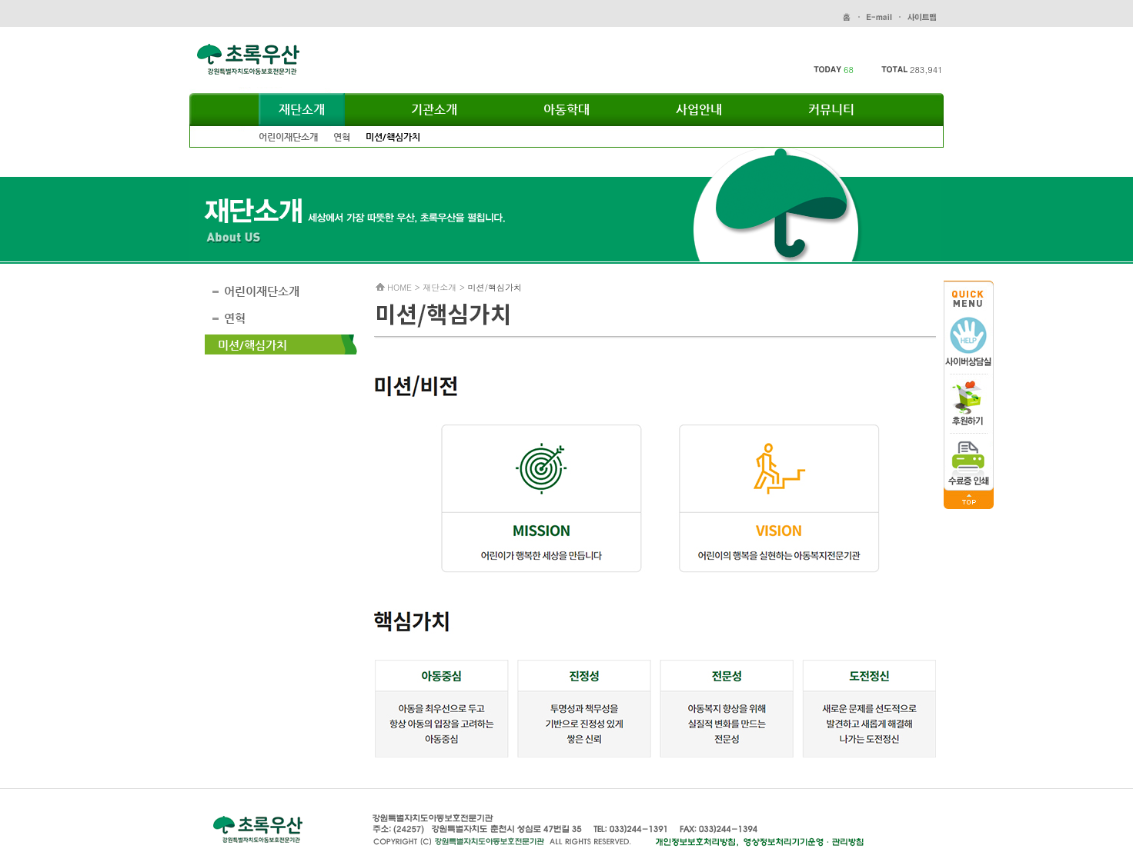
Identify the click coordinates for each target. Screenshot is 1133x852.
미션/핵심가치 (393, 136)
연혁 (341, 136)
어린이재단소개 (288, 136)
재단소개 (302, 109)
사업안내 (699, 109)
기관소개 (434, 109)
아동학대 (566, 109)
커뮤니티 (831, 109)
